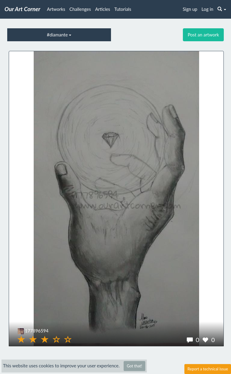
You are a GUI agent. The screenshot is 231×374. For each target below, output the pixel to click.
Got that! (134, 365)
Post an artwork (203, 34)
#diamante (59, 34)
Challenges (80, 9)
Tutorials (122, 9)
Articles (102, 9)
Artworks (56, 9)
